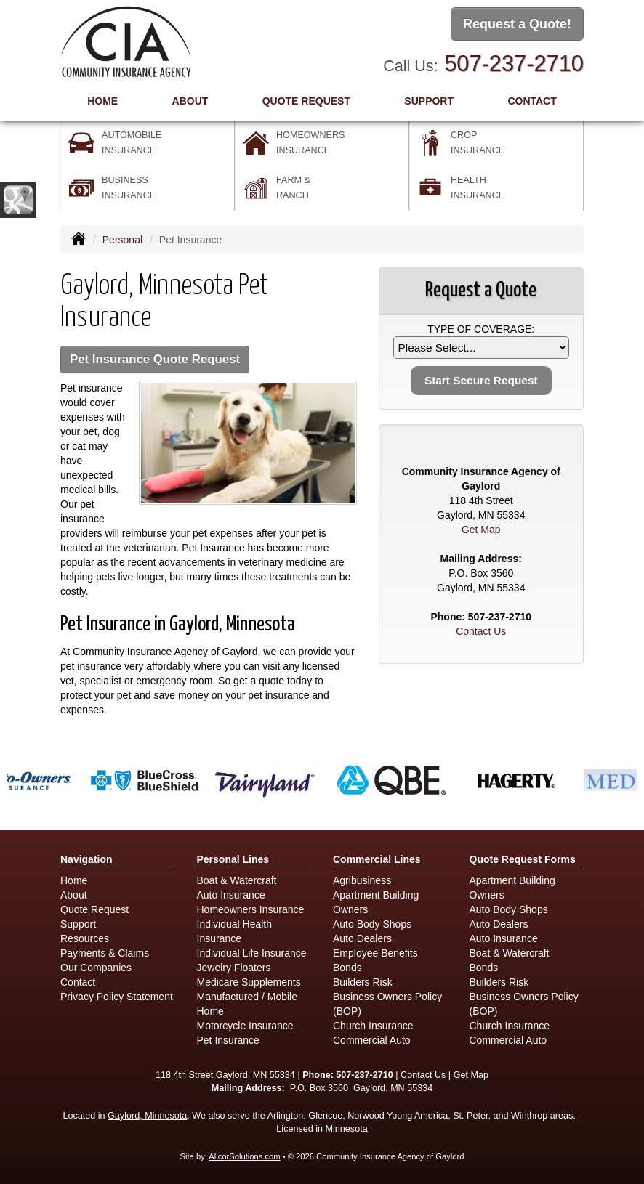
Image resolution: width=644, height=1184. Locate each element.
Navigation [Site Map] (86, 859)
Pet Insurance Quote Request (155, 359)
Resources (84, 938)
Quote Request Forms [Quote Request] (523, 859)
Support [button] (429, 101)
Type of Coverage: (480, 329)
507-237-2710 (514, 63)
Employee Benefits (375, 953)
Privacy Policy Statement (116, 996)
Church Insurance (373, 1025)
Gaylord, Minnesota (147, 1116)
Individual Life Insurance (252, 953)
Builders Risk (363, 982)
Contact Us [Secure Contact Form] (481, 631)
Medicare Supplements (249, 982)
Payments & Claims (104, 953)
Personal (122, 240)
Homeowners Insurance (251, 909)
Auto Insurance (231, 895)
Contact (531, 101)
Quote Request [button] (306, 101)
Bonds (347, 967)
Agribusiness (362, 880)
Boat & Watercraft (237, 880)
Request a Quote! (517, 24)
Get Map (481, 529)
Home (102, 101)
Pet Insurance (228, 1040)
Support (78, 924)
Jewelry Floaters (234, 967)
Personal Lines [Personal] (233, 859)
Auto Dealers (362, 938)
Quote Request (94, 909)
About (190, 101)
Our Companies (96, 967)
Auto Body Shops (372, 924)
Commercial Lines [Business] (377, 859)
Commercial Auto (372, 1040)
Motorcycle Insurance (245, 1025)
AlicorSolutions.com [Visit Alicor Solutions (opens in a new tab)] (244, 1156)
